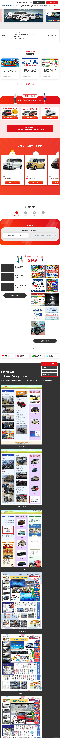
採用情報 (50, 6)
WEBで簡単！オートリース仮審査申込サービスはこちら (30, 129)
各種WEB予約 (10, 560)
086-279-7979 (8, 556)
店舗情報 (54, 706)
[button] (9, 14)
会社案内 (25, 2)
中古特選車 (24, 713)
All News (50, 35)
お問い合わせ (55, 6)
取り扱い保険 (40, 712)
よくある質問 (55, 711)
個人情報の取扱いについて (35, 735)
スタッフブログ (25, 723)
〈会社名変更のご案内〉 (20, 38)
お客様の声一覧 (30, 506)
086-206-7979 (47, 556)
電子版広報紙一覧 (30, 450)
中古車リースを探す (34, 6)
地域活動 (24, 726)
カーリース (41, 6)
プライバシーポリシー (24, 735)
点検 (39, 707)
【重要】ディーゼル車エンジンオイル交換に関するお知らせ (22, 34)
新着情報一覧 (30, 84)
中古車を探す (24, 711)
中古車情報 (19, 2)
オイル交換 (40, 709)
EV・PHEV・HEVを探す (25, 6)
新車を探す (24, 703)
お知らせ (30, 2)
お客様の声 (46, 6)
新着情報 (23, 718)
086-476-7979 (27, 556)
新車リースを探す (16, 6)
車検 (39, 705)
